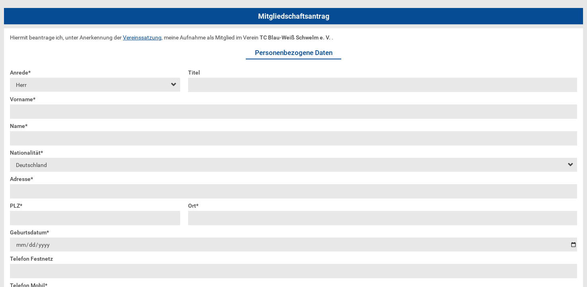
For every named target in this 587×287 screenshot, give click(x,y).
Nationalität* (26, 152)
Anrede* (20, 72)
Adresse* (21, 179)
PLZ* (16, 205)
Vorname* (22, 99)
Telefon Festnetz (31, 259)
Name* (18, 126)
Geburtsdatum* (29, 232)
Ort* (193, 205)
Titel (194, 72)
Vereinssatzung (142, 37)
